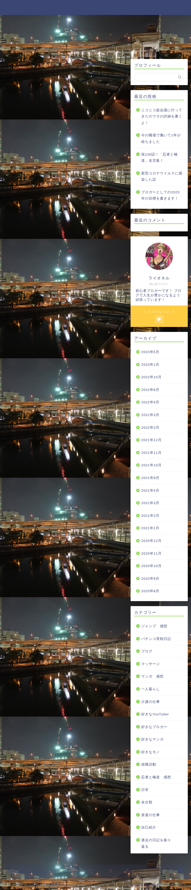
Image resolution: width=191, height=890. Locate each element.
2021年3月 (150, 503)
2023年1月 (150, 364)
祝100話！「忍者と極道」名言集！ (159, 158)
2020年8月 (150, 591)
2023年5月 (150, 352)
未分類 (146, 802)
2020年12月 (151, 541)
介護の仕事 (150, 702)
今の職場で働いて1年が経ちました (161, 138)
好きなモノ (150, 752)
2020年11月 (151, 553)
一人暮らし (150, 689)
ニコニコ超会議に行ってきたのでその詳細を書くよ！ (161, 116)
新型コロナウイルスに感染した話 (161, 176)
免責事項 (55, 884)
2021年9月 (150, 478)
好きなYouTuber (155, 714)
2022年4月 (150, 402)
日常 (145, 790)
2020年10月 (151, 566)
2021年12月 (151, 440)
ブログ (146, 651)
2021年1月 (150, 528)
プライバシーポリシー (26, 884)
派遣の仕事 (150, 815)
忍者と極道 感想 (156, 777)
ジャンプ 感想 (154, 626)
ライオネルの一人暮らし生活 (95, 7)
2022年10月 (151, 377)
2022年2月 (150, 427)
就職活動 (148, 764)
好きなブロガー (154, 727)
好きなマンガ (152, 739)
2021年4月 (150, 490)
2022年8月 (150, 390)
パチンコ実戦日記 (156, 639)
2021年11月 (151, 453)
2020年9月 (150, 578)
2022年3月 (150, 415)
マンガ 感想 (152, 676)
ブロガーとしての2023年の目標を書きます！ (160, 195)
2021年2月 (150, 516)
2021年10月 (151, 465)
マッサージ (150, 664)
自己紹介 (148, 827)
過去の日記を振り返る (156, 843)
